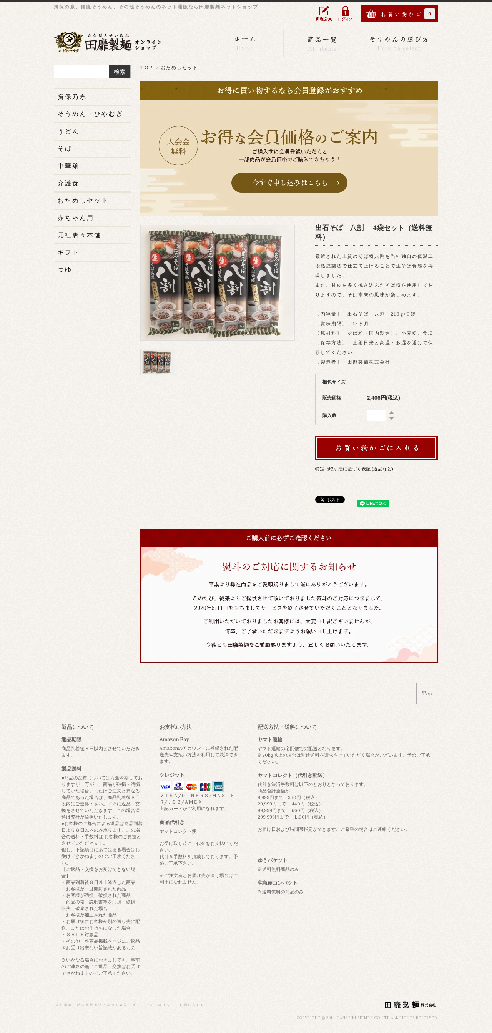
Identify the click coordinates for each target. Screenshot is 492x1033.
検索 (119, 71)
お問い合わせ (192, 1005)
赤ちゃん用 (76, 217)
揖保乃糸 (72, 96)
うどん (69, 131)
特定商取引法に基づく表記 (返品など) (354, 469)
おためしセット (179, 67)
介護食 (69, 183)
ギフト (69, 252)
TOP (146, 67)
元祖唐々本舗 (79, 235)
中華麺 (69, 165)
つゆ (65, 269)
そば (65, 148)
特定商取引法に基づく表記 (102, 1005)
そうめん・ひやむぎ (90, 114)
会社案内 (64, 1005)
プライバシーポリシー (154, 1005)
